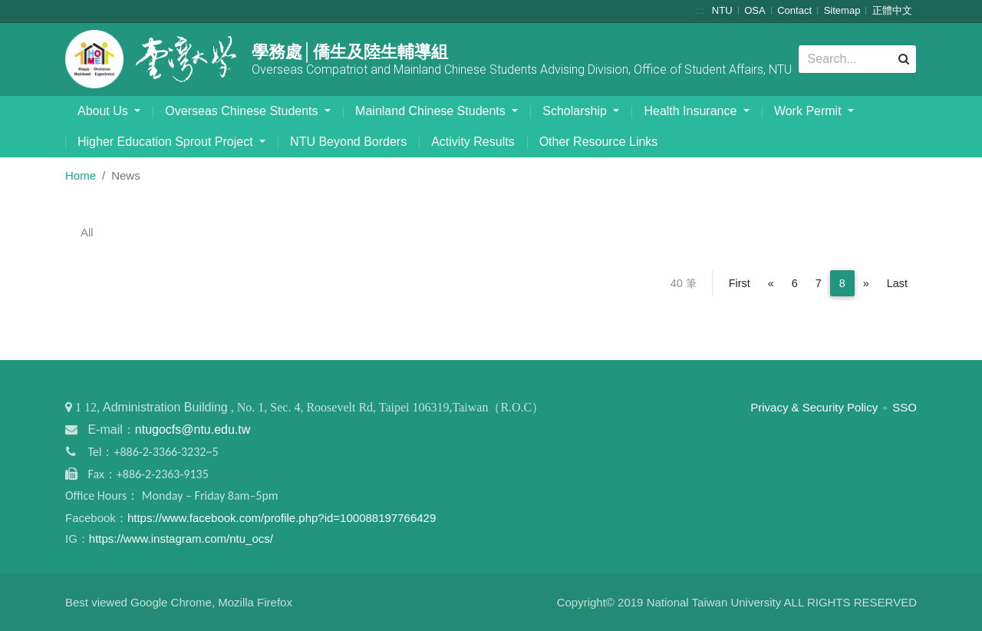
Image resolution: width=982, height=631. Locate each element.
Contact (794, 10)
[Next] (866, 283)
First (739, 283)
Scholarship (576, 110)
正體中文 (892, 10)
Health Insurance (692, 110)
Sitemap (842, 10)
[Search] (857, 59)
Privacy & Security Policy (814, 407)
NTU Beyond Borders (348, 141)
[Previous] (771, 283)
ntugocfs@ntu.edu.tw (193, 429)
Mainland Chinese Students (432, 110)
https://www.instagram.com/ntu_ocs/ (181, 538)
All (87, 232)
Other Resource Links (598, 141)
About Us (104, 110)
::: (700, 10)
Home (80, 175)
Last (897, 283)
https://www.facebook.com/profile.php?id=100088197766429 (281, 517)
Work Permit (809, 110)
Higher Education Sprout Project (166, 141)
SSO (904, 407)
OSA (754, 10)
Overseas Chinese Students (243, 110)
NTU (722, 10)
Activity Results (472, 141)
